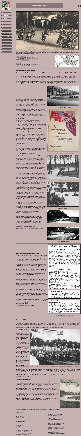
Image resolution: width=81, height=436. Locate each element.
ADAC (26, 228)
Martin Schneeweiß (25, 60)
